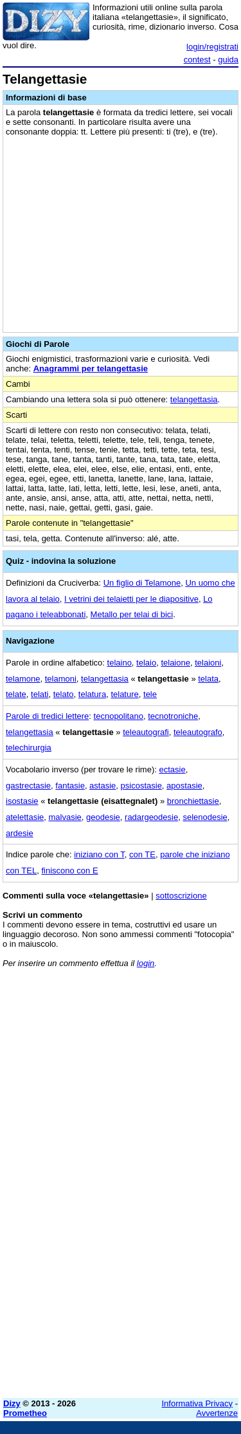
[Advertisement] (120, 1267)
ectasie (172, 769)
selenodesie (205, 817)
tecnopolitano (118, 716)
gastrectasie (28, 785)
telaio (146, 662)
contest (197, 59)
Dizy (12, 1403)
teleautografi (146, 732)
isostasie (22, 801)
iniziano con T (99, 854)
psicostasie (141, 785)
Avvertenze (217, 1413)
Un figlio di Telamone (142, 583)
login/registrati (212, 46)
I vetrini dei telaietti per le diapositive (131, 599)
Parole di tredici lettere (47, 716)
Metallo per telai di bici (132, 614)
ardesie (19, 833)
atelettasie (25, 817)
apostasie (184, 785)
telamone (23, 679)
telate (16, 694)
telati (39, 694)
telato (63, 694)
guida (228, 59)
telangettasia (194, 399)
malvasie (65, 817)
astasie (102, 785)
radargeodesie (151, 817)
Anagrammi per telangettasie (90, 368)
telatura (92, 694)
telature (124, 694)
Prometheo (25, 1413)
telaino (119, 662)
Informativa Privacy (197, 1403)
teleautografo (198, 732)
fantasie (70, 785)
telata (208, 679)
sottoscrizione (181, 895)
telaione (175, 662)
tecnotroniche (173, 716)
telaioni (208, 662)
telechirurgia (28, 747)
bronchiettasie (193, 801)
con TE (142, 854)
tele (150, 694)
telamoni (60, 679)
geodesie (103, 817)
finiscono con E (69, 870)
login (145, 963)
